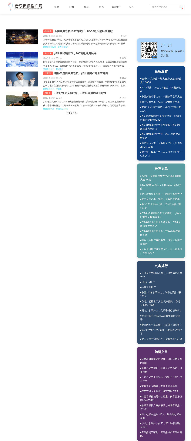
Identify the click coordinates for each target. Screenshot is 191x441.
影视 (101, 7)
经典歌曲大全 (63, 47)
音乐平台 (48, 73)
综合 (131, 7)
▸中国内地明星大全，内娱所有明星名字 (161, 324)
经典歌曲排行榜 (49, 47)
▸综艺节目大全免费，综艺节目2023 (159, 391)
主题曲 (59, 89)
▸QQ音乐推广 (147, 282)
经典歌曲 (48, 31)
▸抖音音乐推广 (148, 287)
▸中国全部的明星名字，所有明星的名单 (161, 339)
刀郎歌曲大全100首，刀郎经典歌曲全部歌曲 (80, 93)
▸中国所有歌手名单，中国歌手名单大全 (161, 96)
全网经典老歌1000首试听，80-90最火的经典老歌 (83, 31)
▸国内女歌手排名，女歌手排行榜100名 (160, 310)
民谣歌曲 (59, 69)
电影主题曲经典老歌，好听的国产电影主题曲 (81, 73)
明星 (86, 7)
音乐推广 (116, 7)
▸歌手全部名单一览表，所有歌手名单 (160, 102)
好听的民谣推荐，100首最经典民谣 (75, 53)
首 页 (56, 7)
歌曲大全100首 (62, 109)
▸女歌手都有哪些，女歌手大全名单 (158, 386)
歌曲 (71, 7)
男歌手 (47, 93)
